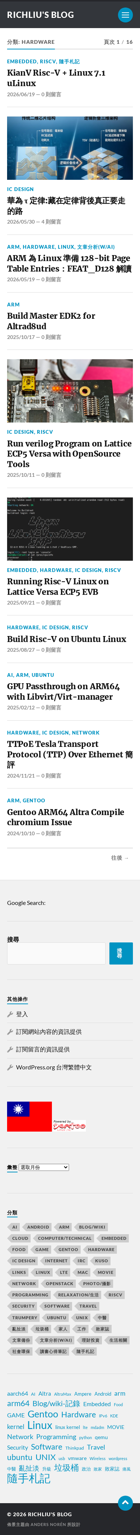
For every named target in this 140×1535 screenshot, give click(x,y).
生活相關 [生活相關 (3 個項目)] (118, 1340)
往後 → (120, 858)
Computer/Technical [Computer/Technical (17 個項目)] (65, 1238)
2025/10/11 (21, 475)
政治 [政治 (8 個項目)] (86, 1469)
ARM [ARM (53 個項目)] (64, 1226)
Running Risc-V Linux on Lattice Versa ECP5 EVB (58, 586)
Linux (66, 247)
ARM (13, 247)
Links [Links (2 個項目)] (19, 1272)
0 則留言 (51, 94)
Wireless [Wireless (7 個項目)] (98, 1458)
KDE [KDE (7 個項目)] (114, 1415)
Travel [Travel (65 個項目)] (88, 1306)
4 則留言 (51, 221)
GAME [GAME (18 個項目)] (42, 1249)
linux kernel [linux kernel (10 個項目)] (67, 1427)
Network (86, 733)
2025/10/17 (21, 337)
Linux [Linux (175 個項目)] (43, 1272)
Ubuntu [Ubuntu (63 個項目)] (56, 1317)
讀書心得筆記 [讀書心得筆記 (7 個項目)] (53, 1351)
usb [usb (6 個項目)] (62, 1458)
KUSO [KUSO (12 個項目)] (101, 1260)
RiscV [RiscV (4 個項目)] (115, 1294)
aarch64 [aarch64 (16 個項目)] (17, 1393)
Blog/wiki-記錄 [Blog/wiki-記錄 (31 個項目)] (56, 1403)
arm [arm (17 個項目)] (119, 1393)
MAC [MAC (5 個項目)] (83, 1272)
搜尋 (13, 939)
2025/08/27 (21, 650)
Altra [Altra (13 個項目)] (44, 1393)
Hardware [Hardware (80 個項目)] (101, 1249)
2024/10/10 (21, 833)
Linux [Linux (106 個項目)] (39, 1424)
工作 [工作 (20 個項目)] (81, 1328)
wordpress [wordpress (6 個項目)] (118, 1458)
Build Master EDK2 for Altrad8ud (51, 321)
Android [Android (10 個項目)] (38, 1226)
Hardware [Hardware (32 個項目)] (78, 1414)
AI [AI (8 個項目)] (33, 1394)
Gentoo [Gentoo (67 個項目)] (43, 1413)
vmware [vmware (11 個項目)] (77, 1458)
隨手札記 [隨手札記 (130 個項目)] (28, 1478)
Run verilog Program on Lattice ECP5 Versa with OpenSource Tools (69, 454)
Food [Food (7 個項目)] (118, 1404)
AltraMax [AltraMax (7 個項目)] (62, 1394)
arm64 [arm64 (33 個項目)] (18, 1403)
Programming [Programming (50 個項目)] (30, 1294)
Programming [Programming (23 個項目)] (56, 1436)
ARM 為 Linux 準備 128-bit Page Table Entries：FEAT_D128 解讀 (69, 263)
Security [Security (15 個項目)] (17, 1447)
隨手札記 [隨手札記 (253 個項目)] (85, 1351)
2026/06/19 (21, 94)
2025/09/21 (21, 602)
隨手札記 (69, 61)
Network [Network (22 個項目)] (20, 1436)
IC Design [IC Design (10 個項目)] (23, 1260)
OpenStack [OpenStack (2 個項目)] (60, 1283)
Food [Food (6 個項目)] (19, 1249)
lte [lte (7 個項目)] (85, 1427)
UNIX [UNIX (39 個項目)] (45, 1457)
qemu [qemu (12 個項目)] (101, 1437)
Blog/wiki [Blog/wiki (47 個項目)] (92, 1226)
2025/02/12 (21, 707)
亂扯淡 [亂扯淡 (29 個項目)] (19, 1328)
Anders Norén (48, 1524)
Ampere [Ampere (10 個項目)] (82, 1394)
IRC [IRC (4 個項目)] (81, 1260)
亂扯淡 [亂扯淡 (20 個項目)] (29, 1468)
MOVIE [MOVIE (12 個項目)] (115, 1427)
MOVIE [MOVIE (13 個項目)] (105, 1272)
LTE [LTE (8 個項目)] (64, 1272)
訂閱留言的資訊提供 (43, 1049)
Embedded (22, 61)
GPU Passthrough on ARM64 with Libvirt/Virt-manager (63, 691)
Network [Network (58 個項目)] (24, 1283)
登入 (22, 1013)
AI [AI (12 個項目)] (15, 1226)
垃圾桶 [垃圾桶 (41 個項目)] (66, 1467)
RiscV (48, 61)
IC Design (20, 189)
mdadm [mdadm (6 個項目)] (97, 1427)
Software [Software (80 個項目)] (57, 1306)
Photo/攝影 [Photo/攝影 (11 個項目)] (97, 1283)
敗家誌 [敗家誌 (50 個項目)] (102, 1328)
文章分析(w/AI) (96, 247)
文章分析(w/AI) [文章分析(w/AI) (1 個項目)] (56, 1340)
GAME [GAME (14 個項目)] (16, 1415)
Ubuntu (43, 675)
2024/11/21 (21, 775)
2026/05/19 (21, 279)
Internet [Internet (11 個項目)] (56, 1260)
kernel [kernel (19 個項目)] (15, 1426)
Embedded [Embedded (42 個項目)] (114, 1238)
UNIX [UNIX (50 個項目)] (82, 1317)
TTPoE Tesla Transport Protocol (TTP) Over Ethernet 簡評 (70, 754)
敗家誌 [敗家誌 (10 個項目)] (112, 1469)
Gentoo (34, 800)
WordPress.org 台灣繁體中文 (54, 1067)
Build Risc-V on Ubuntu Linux (66, 639)
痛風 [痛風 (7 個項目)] (126, 1468)
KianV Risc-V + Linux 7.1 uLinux (56, 78)
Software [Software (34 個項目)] (46, 1446)
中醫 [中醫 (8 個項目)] (11, 1469)
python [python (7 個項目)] (85, 1437)
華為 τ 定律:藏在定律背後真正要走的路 (66, 206)
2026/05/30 (21, 221)
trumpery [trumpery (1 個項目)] (24, 1317)
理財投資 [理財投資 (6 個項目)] (91, 1340)
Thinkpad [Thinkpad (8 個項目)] (74, 1448)
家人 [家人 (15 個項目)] (63, 1328)
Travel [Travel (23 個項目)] (96, 1447)
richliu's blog (40, 15)
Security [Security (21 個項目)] (23, 1306)
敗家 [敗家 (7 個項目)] (98, 1468)
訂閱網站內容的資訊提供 (49, 1031)
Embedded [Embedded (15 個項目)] (97, 1403)
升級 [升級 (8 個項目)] (46, 1469)
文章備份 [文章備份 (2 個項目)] (21, 1340)
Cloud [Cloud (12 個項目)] (20, 1238)
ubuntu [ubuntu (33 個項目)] (19, 1457)
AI (10, 675)
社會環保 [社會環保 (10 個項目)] (21, 1351)
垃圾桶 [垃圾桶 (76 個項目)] (42, 1328)
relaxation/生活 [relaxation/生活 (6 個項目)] (78, 1294)
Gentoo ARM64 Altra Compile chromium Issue (65, 817)
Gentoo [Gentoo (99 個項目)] (68, 1249)
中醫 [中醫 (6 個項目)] (102, 1317)
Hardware (39, 247)
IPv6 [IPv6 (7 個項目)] (103, 1415)
